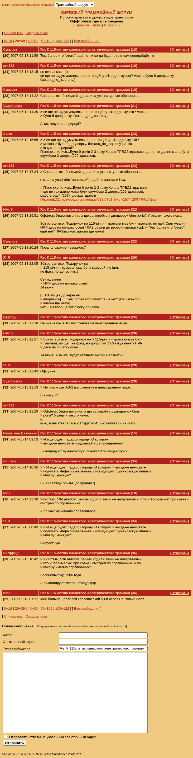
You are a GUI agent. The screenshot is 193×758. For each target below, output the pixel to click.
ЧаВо (97, 25)
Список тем (13, 33)
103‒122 (62, 41)
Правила (82, 25)
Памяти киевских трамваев (20, 4)
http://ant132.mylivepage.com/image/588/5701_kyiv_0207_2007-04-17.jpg (98, 199)
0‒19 (8, 41)
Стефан (10, 317)
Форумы (46, 4)
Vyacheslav (12, 106)
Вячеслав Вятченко (20, 433)
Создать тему (37, 33)
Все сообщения (86, 41)
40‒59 (33, 41)
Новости (111, 25)
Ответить (179, 49)
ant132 (8, 66)
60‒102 (46, 41)
